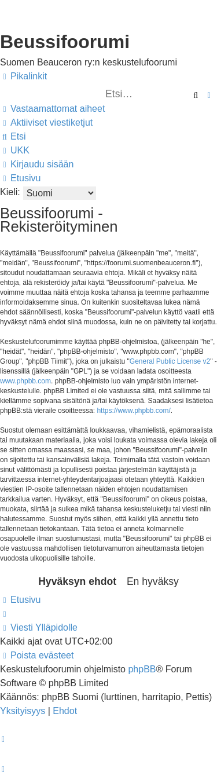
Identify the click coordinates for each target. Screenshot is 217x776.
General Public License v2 (170, 361)
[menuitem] (52, 109)
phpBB (142, 669)
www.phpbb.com (25, 381)
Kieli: (10, 192)
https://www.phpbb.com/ (133, 411)
